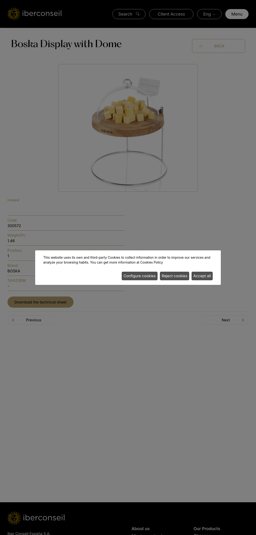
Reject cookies (174, 276)
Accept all (202, 276)
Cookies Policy (151, 262)
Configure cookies (140, 276)
